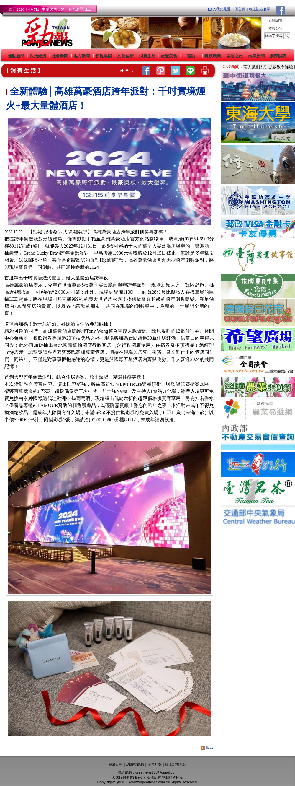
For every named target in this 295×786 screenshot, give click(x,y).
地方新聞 (81, 55)
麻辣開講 (278, 55)
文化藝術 (125, 55)
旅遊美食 (169, 55)
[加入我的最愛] (219, 9)
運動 (191, 55)
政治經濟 (38, 55)
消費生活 (147, 55)
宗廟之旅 (234, 55)
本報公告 (275, 28)
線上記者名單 (259, 9)
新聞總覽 (275, 21)
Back (207, 748)
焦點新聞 (16, 55)
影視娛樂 (103, 55)
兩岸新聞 (256, 55)
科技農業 (212, 55)
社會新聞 (60, 55)
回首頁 (240, 9)
